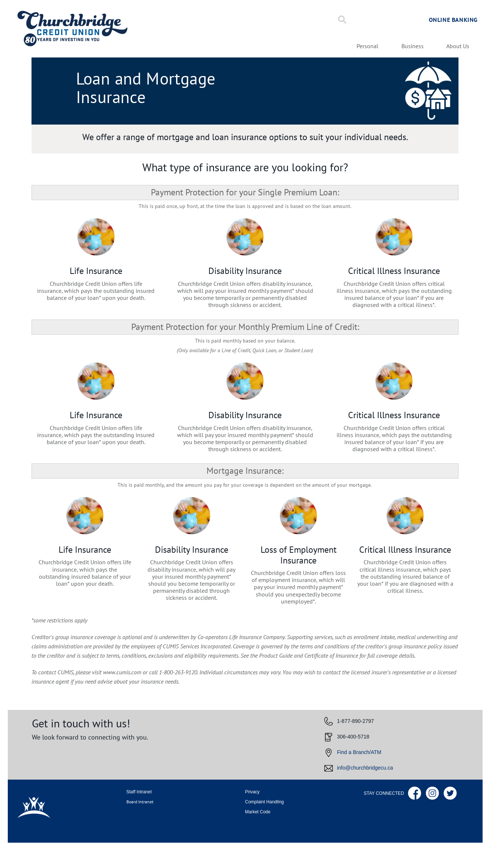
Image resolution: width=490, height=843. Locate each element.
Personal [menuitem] (367, 46)
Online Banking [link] (453, 19)
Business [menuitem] (412, 46)
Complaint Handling (264, 801)
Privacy (252, 791)
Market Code (258, 811)
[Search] (342, 19)
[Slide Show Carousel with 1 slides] (245, 745)
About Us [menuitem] (457, 46)
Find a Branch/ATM (359, 752)
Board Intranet (139, 801)
